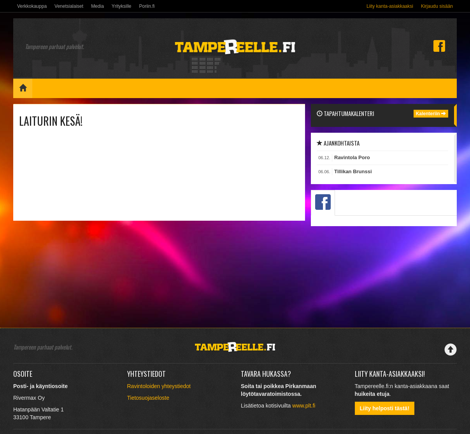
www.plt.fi (303, 405)
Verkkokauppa (32, 6)
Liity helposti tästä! (385, 408)
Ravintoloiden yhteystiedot (159, 386)
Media (97, 6)
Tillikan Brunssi (353, 171)
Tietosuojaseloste (148, 398)
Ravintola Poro (352, 157)
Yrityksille (122, 6)
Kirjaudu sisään (437, 6)
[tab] (323, 203)
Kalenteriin (431, 113)
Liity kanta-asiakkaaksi (390, 6)
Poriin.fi (146, 6)
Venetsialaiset (68, 6)
